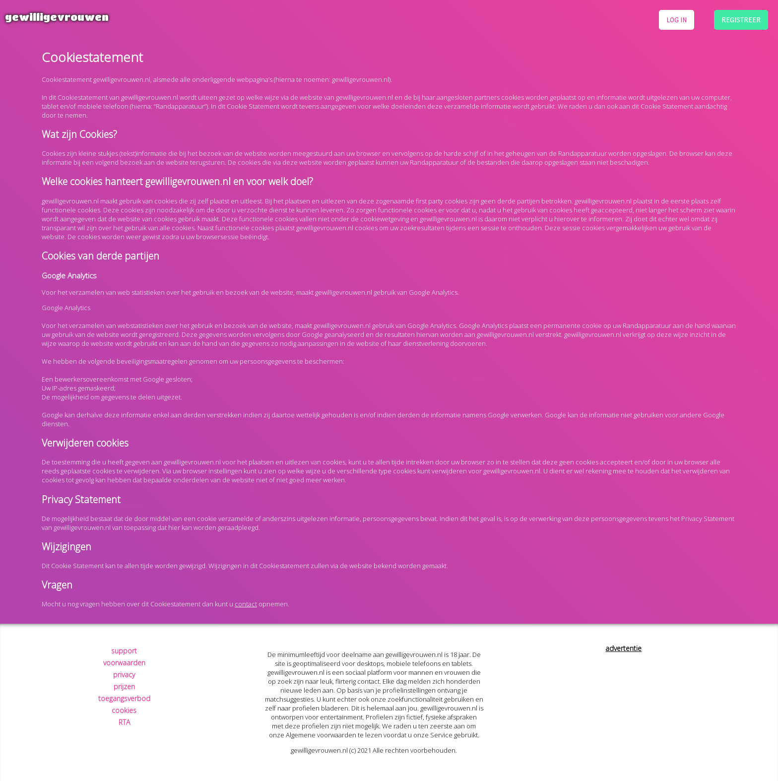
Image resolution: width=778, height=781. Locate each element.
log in (676, 19)
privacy (124, 674)
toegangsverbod (124, 698)
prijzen (124, 686)
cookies (124, 710)
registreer (741, 19)
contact (246, 603)
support (124, 650)
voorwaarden (124, 662)
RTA (124, 722)
